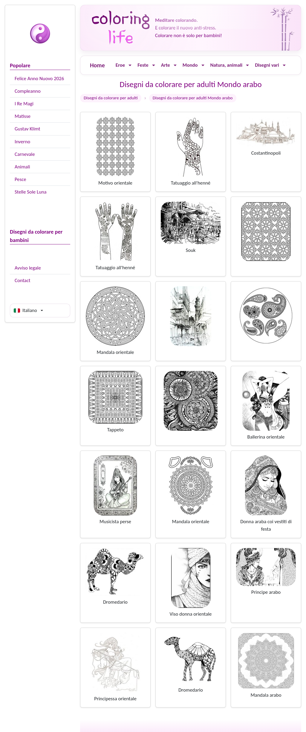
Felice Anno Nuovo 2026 (39, 78)
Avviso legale (28, 268)
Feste (142, 65)
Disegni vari (267, 65)
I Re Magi (24, 104)
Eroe (120, 65)
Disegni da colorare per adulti (111, 98)
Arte (165, 65)
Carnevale (25, 154)
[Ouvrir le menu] (130, 65)
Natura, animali (226, 65)
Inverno (22, 142)
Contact (22, 280)
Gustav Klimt (27, 129)
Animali (22, 167)
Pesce (20, 179)
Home (97, 65)
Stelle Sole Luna (31, 192)
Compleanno (28, 91)
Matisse (22, 116)
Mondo (190, 65)
